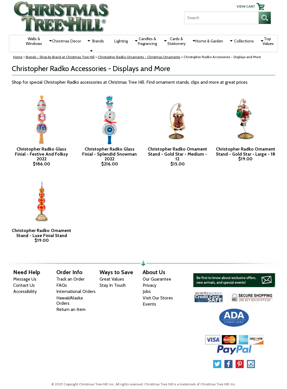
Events (149, 304)
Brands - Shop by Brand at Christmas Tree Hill (60, 57)
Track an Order (70, 279)
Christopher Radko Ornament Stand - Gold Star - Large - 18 (245, 151)
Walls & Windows (34, 41)
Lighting (121, 41)
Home (17, 57)
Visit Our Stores (158, 298)
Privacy (149, 285)
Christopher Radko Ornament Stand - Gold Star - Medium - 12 (177, 154)
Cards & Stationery (176, 41)
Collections (244, 41)
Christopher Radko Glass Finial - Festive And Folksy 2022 (41, 154)
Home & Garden (209, 41)
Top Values (268, 41)
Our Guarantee (157, 279)
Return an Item (70, 309)
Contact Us (24, 285)
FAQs (61, 285)
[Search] (221, 18)
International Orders (76, 291)
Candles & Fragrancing (147, 41)
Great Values (111, 279)
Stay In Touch (112, 285)
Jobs (147, 291)
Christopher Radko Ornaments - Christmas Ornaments (139, 57)
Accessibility (25, 291)
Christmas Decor (66, 41)
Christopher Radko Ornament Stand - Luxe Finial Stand (41, 233)
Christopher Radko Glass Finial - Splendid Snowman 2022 (109, 154)
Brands (98, 41)
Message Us (24, 279)
